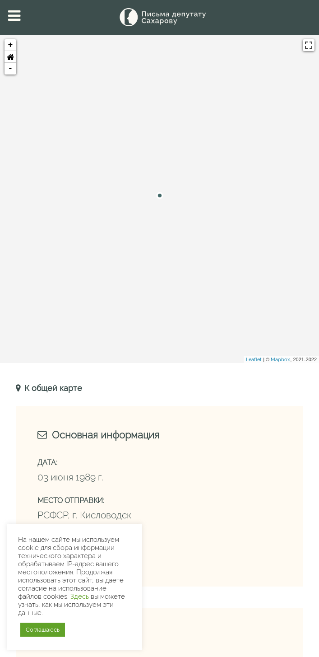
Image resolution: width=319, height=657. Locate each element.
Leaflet (254, 360)
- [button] (10, 68)
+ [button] (10, 45)
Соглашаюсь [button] (43, 629)
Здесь (79, 596)
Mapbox (280, 360)
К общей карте (52, 388)
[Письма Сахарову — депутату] (159, 17)
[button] (10, 57)
